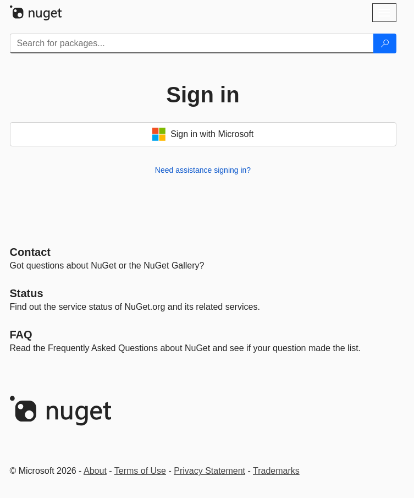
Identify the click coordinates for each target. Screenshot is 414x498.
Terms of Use (140, 470)
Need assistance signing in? (203, 170)
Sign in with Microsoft (203, 134)
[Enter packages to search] (192, 43)
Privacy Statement (209, 470)
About (95, 470)
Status (26, 293)
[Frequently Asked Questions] (21, 335)
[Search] (384, 43)
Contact (30, 252)
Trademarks (276, 470)
